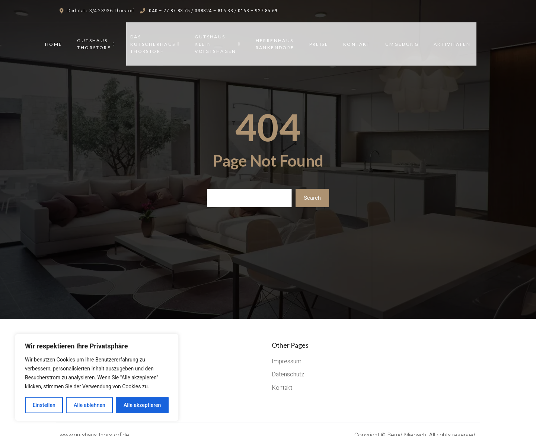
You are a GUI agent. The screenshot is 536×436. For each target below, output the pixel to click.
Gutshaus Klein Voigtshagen (223, 38)
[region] (97, 377)
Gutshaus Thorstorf (102, 38)
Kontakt (362, 38)
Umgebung (407, 38)
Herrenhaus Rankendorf (280, 38)
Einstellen (44, 405)
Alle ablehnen (89, 405)
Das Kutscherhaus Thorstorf (161, 38)
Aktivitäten (458, 38)
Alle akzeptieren (142, 405)
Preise (324, 38)
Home (59, 38)
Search (312, 186)
